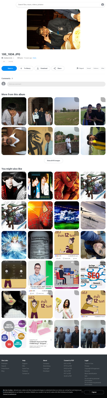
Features (25, 371)
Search (4, 366)
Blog (3, 371)
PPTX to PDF (68, 366)
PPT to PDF (67, 373)
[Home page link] (8, 4)
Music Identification (91, 373)
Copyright (46, 368)
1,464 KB (10, 61)
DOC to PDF (67, 363)
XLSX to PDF (68, 376)
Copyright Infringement (92, 368)
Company (46, 363)
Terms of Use (89, 363)
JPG (4, 61)
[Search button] (96, 4)
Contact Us (25, 373)
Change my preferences (9, 394)
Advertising (46, 366)
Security (87, 371)
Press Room (5, 368)
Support (24, 363)
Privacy (87, 366)
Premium (4, 363)
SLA (86, 376)
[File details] (14, 111)
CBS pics (19, 58)
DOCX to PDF (68, 368)
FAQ (23, 366)
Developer (46, 371)
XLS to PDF (67, 371)
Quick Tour (25, 368)
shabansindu (7, 58)
